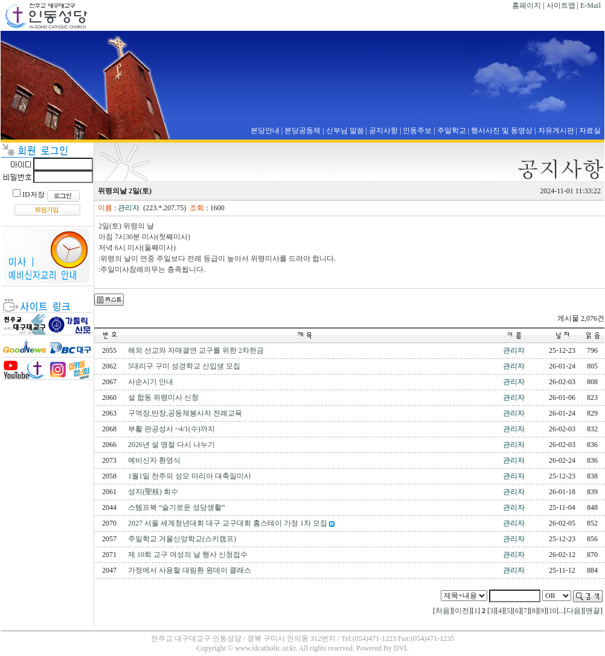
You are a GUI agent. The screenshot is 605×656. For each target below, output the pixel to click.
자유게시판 (556, 130)
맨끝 (593, 610)
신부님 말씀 (345, 130)
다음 (573, 610)
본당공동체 (302, 130)
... (561, 610)
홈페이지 (526, 5)
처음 (442, 610)
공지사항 (383, 130)
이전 (462, 610)
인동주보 (417, 130)
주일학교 (451, 130)
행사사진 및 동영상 (502, 130)
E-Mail (590, 5)
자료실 (590, 130)
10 (552, 610)
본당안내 (265, 130)
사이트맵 (560, 5)
